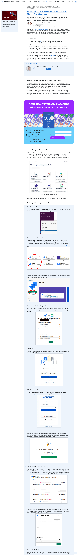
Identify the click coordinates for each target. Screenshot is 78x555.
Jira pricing (64, 245)
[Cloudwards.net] (5, 2)
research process (37, 8)
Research (57, 1)
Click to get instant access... (58, 137)
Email (51, 134)
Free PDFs (44, 1)
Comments (5, 29)
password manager (31, 393)
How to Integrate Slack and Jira (9, 24)
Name (51, 131)
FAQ (4, 28)
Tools (63, 1)
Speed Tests (36, 1)
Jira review (52, 55)
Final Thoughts (6, 26)
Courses (68, 1)
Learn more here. (59, 26)
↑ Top (75, 552)
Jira (41, 41)
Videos (50, 1)
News (12, 1)
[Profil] (73, 1)
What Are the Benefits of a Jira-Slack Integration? (9, 22)
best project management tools (42, 29)
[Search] (76, 2)
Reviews (17, 1)
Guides (30, 1)
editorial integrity (30, 8)
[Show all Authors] (49, 69)
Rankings (24, 1)
